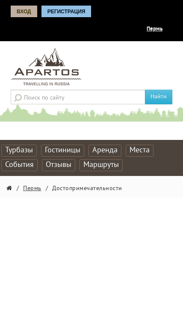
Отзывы (58, 165)
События (19, 165)
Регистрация (66, 12)
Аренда (105, 150)
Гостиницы (62, 150)
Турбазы (19, 150)
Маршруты (101, 165)
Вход (24, 12)
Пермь (154, 29)
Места (140, 150)
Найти (159, 96)
